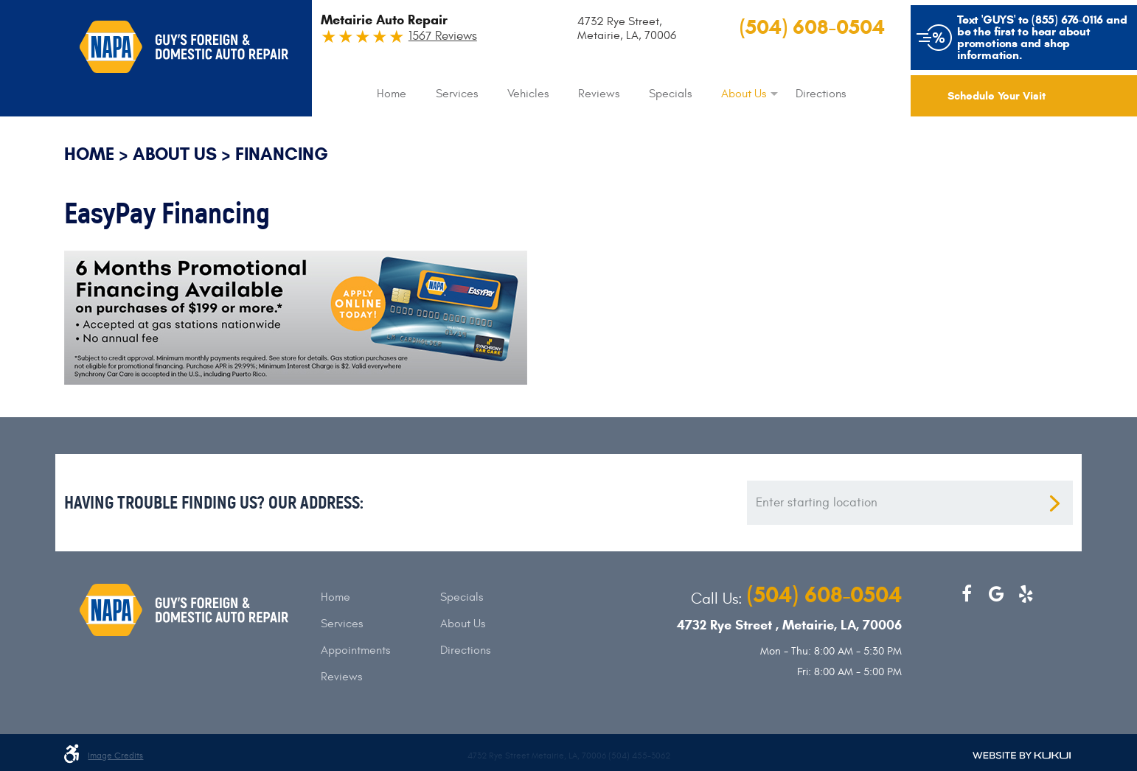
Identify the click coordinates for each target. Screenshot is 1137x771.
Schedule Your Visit (997, 95)
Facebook (966, 594)
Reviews (598, 93)
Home (391, 93)
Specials (670, 93)
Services (457, 93)
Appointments (355, 650)
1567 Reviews (442, 36)
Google (996, 594)
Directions (821, 93)
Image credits (115, 756)
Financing (281, 154)
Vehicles (528, 93)
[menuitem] (391, 93)
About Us (743, 93)
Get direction (1054, 503)
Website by (1021, 755)
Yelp (1025, 594)
